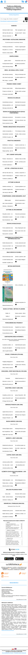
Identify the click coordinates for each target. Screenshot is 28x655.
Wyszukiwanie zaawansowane (7, 21)
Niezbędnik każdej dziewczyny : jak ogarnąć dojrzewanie (14, 536)
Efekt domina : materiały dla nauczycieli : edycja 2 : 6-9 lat (15, 543)
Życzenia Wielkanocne (7, 587)
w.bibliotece (5, 568)
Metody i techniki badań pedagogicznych (12, 528)
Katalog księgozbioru (14, 14)
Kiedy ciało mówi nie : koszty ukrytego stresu (13, 535)
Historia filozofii (8, 526)
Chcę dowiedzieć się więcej (7, 652)
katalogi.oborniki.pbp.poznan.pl (8, 630)
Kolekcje (16, 21)
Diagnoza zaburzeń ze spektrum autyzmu (12, 544)
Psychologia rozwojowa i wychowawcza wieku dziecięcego (15, 527)
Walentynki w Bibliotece (7, 602)
